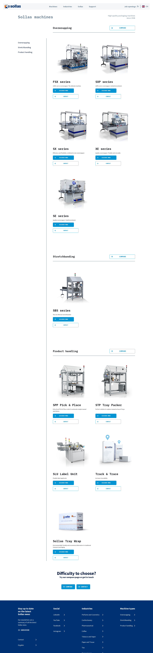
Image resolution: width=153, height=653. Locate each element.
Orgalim (21, 607)
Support (92, 6)
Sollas (80, 6)
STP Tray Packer (108, 383)
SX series (61, 143)
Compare (69, 549)
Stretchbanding (24, 47)
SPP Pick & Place (67, 383)
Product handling (25, 52)
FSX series (61, 82)
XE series (103, 143)
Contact (84, 549)
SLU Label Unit (65, 447)
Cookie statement (24, 635)
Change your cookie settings (28, 637)
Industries (67, 6)
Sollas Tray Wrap (67, 509)
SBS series (61, 294)
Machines (53, 6)
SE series (61, 205)
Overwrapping (24, 42)
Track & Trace (106, 447)
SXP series (104, 82)
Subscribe (25, 592)
